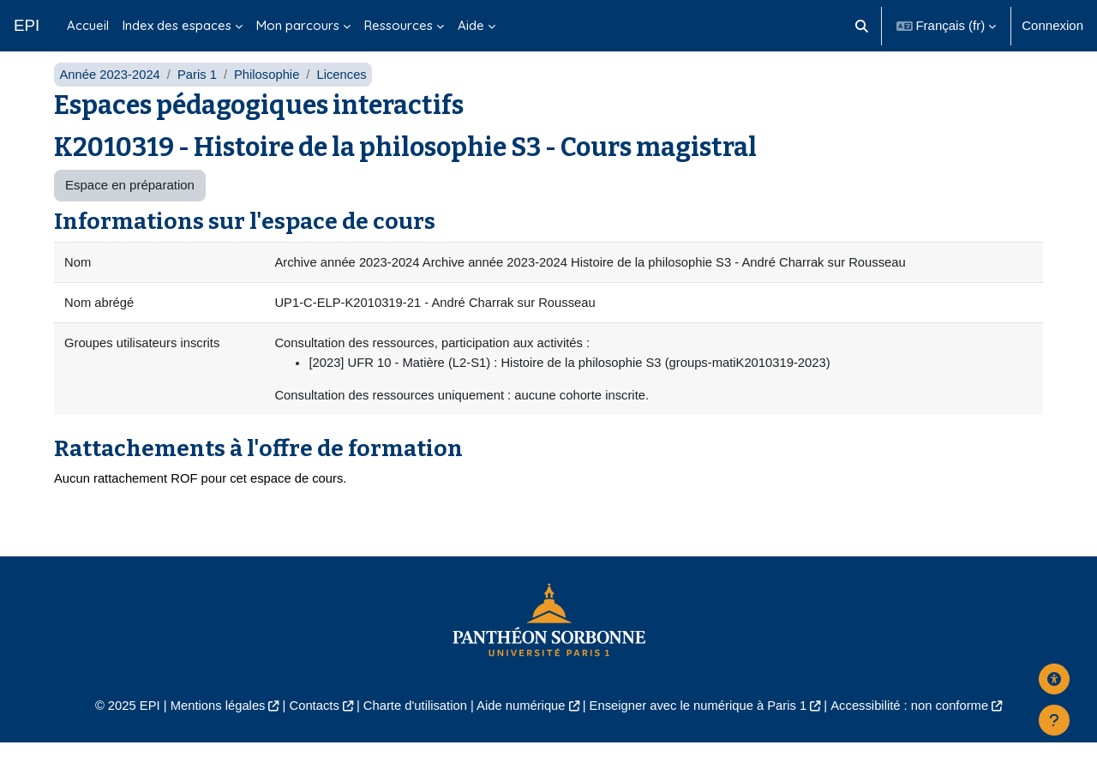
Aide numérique (520, 725)
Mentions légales (211, 725)
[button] (862, 25)
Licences (345, 92)
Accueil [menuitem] (88, 25)
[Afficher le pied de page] (1054, 720)
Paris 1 (199, 92)
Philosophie (270, 92)
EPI (26, 25)
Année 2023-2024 (110, 92)
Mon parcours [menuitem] (297, 25)
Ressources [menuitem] (398, 25)
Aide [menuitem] (471, 25)
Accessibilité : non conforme (916, 725)
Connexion (1052, 25)
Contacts (310, 725)
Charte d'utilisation (412, 725)
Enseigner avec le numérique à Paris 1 (701, 725)
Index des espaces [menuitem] (177, 25)
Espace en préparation (130, 203)
